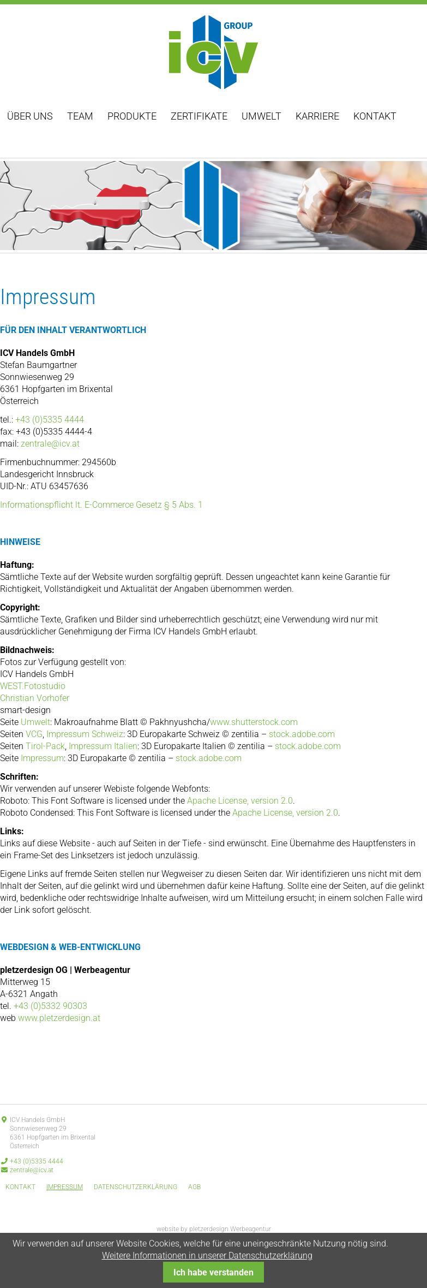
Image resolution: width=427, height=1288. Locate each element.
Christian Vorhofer (34, 698)
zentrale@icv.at (50, 443)
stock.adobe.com (302, 734)
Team (80, 116)
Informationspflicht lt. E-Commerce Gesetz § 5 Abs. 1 (101, 505)
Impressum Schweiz (84, 734)
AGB (194, 1187)
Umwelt (261, 116)
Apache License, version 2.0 (240, 801)
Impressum (42, 758)
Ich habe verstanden (213, 1272)
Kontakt (374, 116)
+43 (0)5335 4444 (49, 419)
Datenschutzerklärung (135, 1187)
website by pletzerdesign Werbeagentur (214, 1229)
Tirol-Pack (45, 746)
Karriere (317, 116)
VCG (34, 734)
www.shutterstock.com (254, 722)
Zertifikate (199, 116)
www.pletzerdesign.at (59, 1018)
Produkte (132, 116)
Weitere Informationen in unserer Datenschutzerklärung (207, 1255)
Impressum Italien (103, 746)
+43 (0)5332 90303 (50, 1006)
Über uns (30, 116)
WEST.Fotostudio (32, 686)
